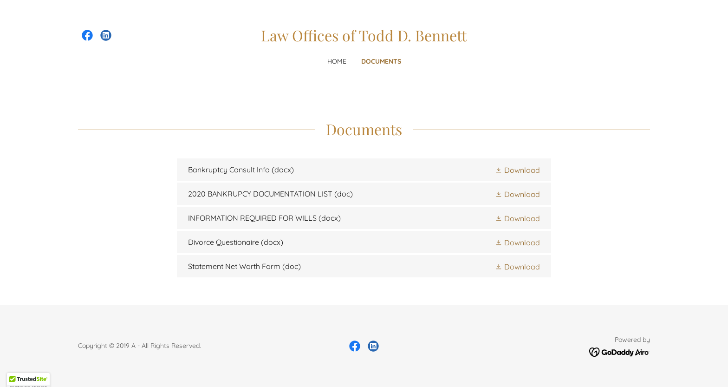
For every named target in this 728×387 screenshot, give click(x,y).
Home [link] (336, 61)
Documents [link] (381, 61)
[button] (517, 169)
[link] (87, 35)
